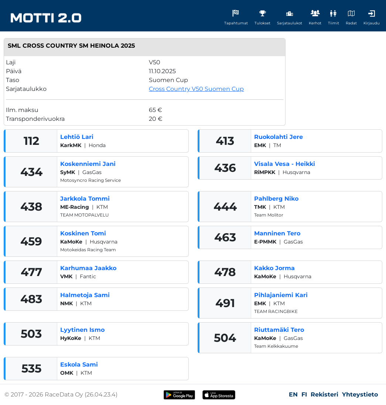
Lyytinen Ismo (82, 329)
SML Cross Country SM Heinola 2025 (71, 45)
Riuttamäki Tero (279, 329)
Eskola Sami (79, 364)
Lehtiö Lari (76, 136)
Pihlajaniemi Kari (281, 295)
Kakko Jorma (274, 268)
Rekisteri (324, 394)
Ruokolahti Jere (278, 136)
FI (304, 394)
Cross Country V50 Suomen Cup (196, 88)
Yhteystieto (360, 394)
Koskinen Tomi (83, 233)
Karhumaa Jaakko (88, 268)
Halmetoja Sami (85, 295)
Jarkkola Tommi (85, 198)
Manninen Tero (277, 233)
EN (293, 394)
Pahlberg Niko (276, 198)
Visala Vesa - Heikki (284, 163)
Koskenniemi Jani (88, 163)
